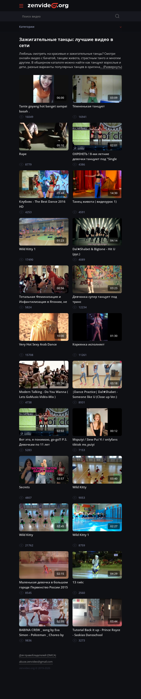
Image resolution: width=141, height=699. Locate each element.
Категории (26, 27)
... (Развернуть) (111, 67)
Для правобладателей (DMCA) (37, 655)
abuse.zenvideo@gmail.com (36, 661)
